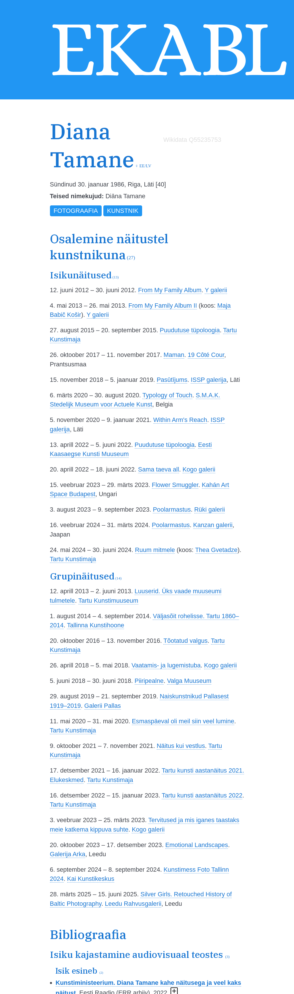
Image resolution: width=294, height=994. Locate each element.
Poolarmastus (172, 509)
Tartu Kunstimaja (73, 559)
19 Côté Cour (206, 354)
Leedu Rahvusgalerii (133, 903)
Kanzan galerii (213, 525)
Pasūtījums (172, 379)
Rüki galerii (209, 509)
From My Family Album (170, 290)
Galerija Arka (68, 854)
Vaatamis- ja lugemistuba (166, 665)
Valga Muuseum (189, 680)
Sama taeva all (158, 469)
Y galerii (216, 290)
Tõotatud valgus (185, 640)
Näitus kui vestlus (181, 745)
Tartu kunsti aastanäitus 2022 (202, 795)
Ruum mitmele (155, 549)
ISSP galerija (208, 379)
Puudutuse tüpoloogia (190, 330)
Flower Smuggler (175, 484)
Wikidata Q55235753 (192, 139)
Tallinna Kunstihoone (95, 625)
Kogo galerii (199, 469)
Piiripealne (149, 680)
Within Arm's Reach (180, 419)
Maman (174, 354)
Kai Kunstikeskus (90, 878)
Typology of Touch (167, 395)
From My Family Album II (162, 305)
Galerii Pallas (102, 705)
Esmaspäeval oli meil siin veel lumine (183, 721)
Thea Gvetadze (216, 549)
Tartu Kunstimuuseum (108, 600)
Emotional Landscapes (196, 844)
